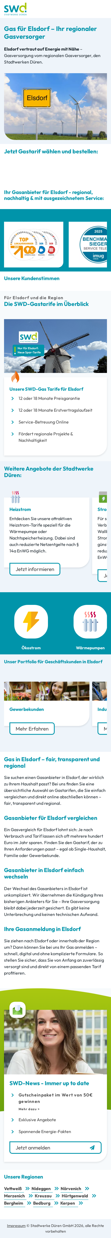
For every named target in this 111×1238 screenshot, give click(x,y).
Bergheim (13, 1203)
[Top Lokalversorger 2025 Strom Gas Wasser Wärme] (33, 244)
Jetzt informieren (35, 569)
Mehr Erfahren (32, 728)
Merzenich (14, 1195)
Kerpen (67, 1203)
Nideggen (41, 1188)
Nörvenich (71, 1188)
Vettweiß (13, 1188)
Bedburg (41, 1203)
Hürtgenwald (75, 1195)
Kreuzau (43, 1195)
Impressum (16, 1225)
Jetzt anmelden (55, 1147)
